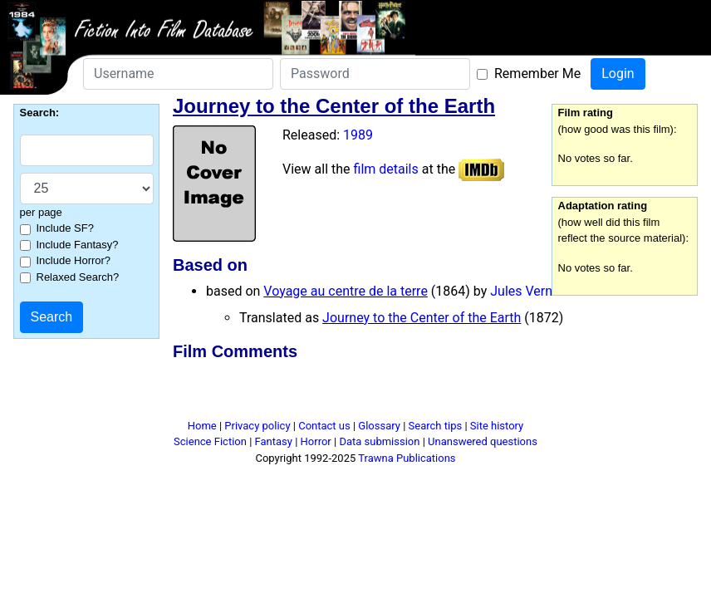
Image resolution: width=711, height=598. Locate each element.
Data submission (379, 441)
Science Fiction (210, 441)
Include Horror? (74, 260)
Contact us (324, 425)
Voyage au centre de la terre (345, 291)
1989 (358, 135)
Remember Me (537, 73)
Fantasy (273, 441)
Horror (316, 441)
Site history (497, 425)
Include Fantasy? (78, 244)
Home (202, 425)
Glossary (379, 425)
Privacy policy (257, 425)
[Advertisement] (355, 393)
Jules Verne (524, 291)
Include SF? (65, 228)
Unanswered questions (482, 441)
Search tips (436, 425)
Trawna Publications (406, 458)
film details (386, 169)
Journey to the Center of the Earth (421, 318)
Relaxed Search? (78, 277)
